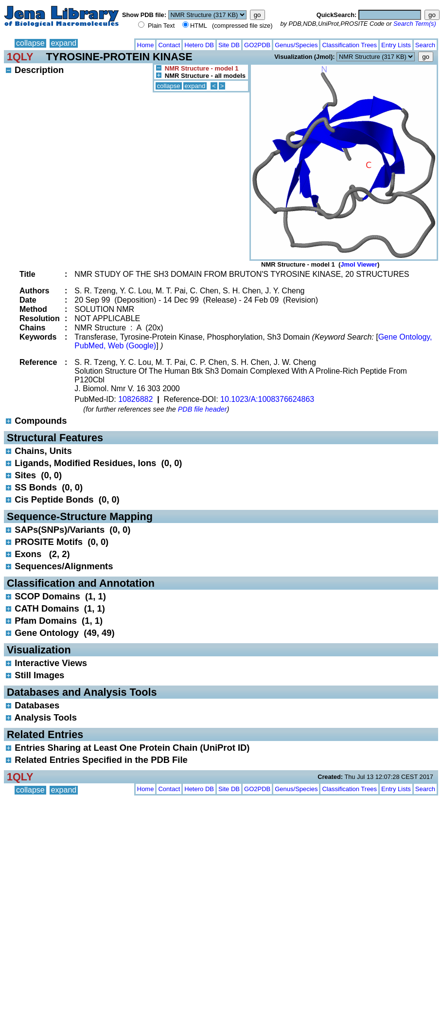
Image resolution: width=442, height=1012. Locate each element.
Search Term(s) (414, 23)
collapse (30, 43)
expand (64, 43)
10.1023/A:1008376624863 (267, 399)
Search (425, 45)
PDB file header (202, 409)
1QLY (20, 57)
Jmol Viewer (358, 264)
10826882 (135, 399)
